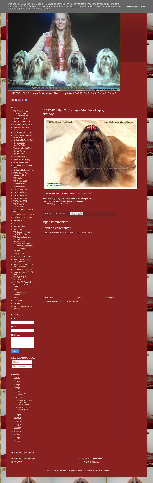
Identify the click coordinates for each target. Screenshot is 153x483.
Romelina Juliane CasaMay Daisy (19, 144)
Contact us (17, 229)
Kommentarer (19, 366)
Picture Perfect (19, 184)
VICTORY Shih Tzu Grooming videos (20, 174)
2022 (16, 388)
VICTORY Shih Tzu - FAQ (23, 269)
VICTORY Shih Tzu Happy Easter (23, 409)
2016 (16, 428)
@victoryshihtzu (17, 462)
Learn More (132, 6)
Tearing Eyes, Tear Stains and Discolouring (23, 265)
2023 (16, 385)
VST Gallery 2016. (20, 195)
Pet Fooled (17, 300)
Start (79, 297)
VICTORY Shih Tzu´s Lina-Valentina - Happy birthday (24, 402)
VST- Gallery (18, 178)
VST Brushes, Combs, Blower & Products (21, 233)
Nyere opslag (48, 297)
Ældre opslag (110, 297)
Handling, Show (19, 226)
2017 (16, 425)
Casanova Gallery (20, 157)
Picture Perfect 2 (19, 187)
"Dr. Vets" (17, 303)
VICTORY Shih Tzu (20, 111)
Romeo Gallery (19, 151)
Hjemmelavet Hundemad (22, 257)
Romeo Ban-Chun (20, 119)
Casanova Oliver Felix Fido (23, 125)
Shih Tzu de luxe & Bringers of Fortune (20, 115)
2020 (16, 415)
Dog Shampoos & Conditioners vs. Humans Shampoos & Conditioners (23, 244)
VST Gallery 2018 (20, 190)
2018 (16, 421)
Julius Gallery (18, 154)
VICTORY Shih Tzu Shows (23, 215)
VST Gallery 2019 (20, 181)
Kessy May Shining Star (22, 132)
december (20, 394)
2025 (16, 378)
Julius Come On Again (21, 122)
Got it (143, 6)
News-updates (18, 220)
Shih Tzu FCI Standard (22, 282)
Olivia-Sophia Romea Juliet (23, 140)
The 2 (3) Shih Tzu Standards (20, 278)
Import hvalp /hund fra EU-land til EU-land (23, 273)
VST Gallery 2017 (20, 192)
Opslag (16, 362)
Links (15, 290)
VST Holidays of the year (22, 218)
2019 (16, 418)
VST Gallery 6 (18, 204)
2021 (16, 391)
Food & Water (18, 254)
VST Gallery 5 (18, 207)
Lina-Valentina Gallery (21, 160)
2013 (16, 438)
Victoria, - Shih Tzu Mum (22, 148)
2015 (16, 431)
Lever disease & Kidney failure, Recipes (22, 260)
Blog (15, 223)
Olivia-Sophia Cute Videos (23, 170)
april (18, 397)
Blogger (106, 470)
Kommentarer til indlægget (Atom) (65, 301)
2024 (16, 381)
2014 (16, 435)
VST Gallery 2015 (20, 198)
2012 (16, 441)
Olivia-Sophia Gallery (21, 162)
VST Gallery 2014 (20, 201)
